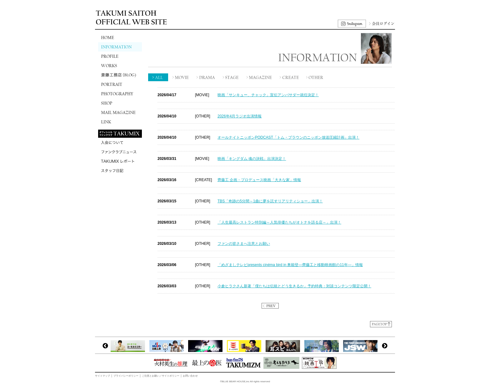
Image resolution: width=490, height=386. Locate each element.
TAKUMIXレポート (120, 161)
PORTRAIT (120, 84)
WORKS (120, 65)
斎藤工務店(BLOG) (120, 75)
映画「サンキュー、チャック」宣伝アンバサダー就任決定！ (268, 95)
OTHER (315, 77)
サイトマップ (102, 375)
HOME (120, 37)
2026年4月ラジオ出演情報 (240, 116)
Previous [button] (105, 346)
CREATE (289, 77)
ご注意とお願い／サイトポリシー (160, 375)
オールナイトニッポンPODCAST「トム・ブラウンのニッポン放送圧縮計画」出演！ (288, 137)
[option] (129, 346)
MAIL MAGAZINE (120, 112)
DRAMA (205, 77)
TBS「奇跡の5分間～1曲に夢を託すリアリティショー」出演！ (270, 201)
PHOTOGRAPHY (120, 93)
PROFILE (120, 56)
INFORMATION (120, 47)
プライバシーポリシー (125, 375)
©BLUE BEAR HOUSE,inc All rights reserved (245, 381)
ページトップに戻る (381, 324)
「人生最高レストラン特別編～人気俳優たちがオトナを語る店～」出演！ (279, 222)
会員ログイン (381, 23)
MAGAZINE (259, 77)
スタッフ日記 (120, 170)
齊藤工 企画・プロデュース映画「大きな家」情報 (259, 180)
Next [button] (385, 346)
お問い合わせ (190, 375)
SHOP (120, 103)
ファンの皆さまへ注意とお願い (244, 243)
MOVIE (180, 77)
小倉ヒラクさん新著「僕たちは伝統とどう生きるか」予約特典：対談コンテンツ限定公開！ (294, 286)
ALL (158, 77)
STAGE (230, 77)
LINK (120, 121)
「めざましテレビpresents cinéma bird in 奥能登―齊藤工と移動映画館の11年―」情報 (290, 265)
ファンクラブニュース (120, 151)
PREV (270, 306)
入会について (120, 142)
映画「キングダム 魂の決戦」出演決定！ (252, 158)
